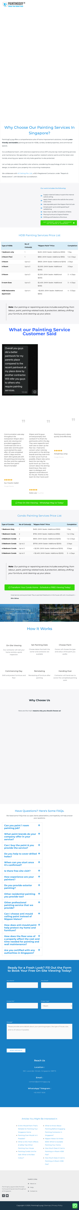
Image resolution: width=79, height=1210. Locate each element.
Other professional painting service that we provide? (18, 905)
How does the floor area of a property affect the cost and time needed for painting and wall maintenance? (22, 940)
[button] (22, 827)
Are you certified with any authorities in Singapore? (19, 951)
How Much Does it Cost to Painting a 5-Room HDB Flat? (55, 1161)
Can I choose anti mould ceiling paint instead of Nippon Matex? (18, 916)
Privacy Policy (57, 1205)
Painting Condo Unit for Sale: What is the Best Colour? (27, 1155)
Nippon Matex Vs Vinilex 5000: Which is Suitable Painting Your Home (54, 1142)
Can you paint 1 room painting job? (16, 826)
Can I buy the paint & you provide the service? (19, 846)
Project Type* (56, 1004)
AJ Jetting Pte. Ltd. (25, 173)
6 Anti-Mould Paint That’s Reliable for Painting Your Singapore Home (28, 1129)
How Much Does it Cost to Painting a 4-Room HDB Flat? (55, 1151)
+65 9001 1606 (39, 1093)
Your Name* (22, 984)
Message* (39, 1030)
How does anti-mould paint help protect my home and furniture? (20, 928)
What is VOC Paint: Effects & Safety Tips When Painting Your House (28, 1145)
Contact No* (22, 1004)
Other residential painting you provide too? (19, 895)
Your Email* (56, 984)
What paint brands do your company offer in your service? (20, 837)
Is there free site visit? (17, 871)
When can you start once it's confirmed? (19, 863)
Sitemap (47, 1205)
